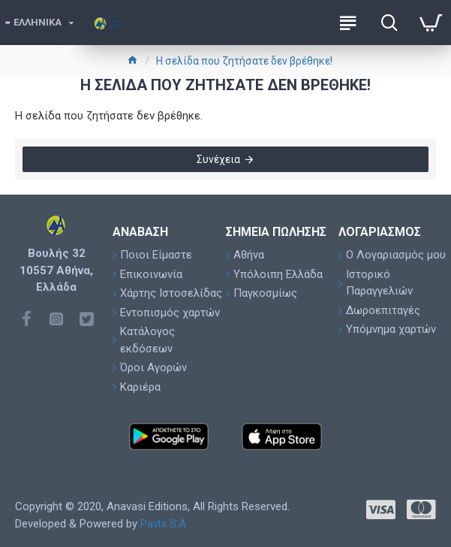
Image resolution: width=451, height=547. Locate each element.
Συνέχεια (218, 159)
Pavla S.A (163, 523)
